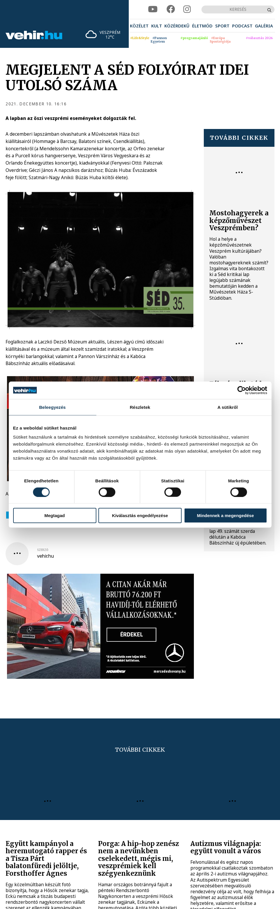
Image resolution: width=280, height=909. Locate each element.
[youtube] (153, 9)
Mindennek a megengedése (225, 515)
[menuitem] (139, 25)
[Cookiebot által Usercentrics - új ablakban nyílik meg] (241, 390)
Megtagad (54, 515)
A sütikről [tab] (228, 406)
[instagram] (187, 9)
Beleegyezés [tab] (52, 406)
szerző (42, 550)
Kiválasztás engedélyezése (140, 515)
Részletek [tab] (140, 406)
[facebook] (170, 9)
